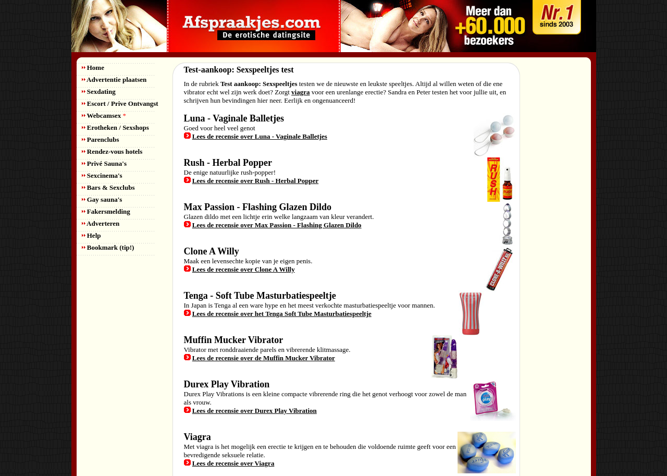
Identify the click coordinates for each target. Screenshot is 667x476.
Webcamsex (104, 115)
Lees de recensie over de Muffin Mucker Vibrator (263, 358)
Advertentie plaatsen (114, 79)
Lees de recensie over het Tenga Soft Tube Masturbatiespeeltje (282, 314)
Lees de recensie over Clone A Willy (243, 269)
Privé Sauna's (104, 163)
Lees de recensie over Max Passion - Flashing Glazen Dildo (277, 225)
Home (93, 67)
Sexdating (99, 91)
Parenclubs (100, 139)
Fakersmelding (106, 211)
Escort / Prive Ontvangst (120, 103)
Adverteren (101, 223)
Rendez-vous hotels (112, 151)
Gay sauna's (102, 199)
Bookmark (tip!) (108, 247)
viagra (300, 92)
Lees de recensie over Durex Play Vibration (254, 410)
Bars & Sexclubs (108, 187)
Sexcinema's (102, 175)
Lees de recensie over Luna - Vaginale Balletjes (259, 136)
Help (91, 235)
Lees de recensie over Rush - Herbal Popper (255, 181)
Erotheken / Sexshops (115, 127)
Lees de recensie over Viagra (233, 463)
